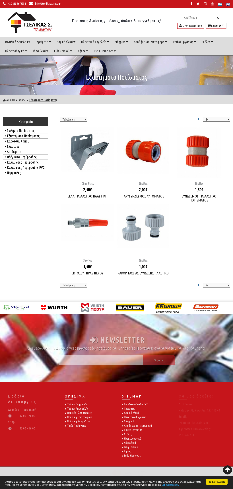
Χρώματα (44, 42)
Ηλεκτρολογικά (16, 51)
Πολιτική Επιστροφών (78, 417)
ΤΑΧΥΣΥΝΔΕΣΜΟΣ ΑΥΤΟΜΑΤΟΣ (143, 196)
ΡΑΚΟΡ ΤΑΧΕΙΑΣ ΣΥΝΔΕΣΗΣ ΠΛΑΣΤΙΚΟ (143, 273)
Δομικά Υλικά (66, 42)
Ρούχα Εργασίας (185, 42)
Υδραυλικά (41, 51)
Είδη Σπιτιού (63, 51)
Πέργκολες (13, 173)
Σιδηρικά (122, 42)
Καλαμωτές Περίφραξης (21, 162)
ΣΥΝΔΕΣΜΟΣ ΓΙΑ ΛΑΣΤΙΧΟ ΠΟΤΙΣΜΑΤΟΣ (199, 198)
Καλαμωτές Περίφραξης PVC (24, 167)
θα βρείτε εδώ (171, 485)
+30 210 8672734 (14, 3)
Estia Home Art (105, 51)
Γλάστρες (12, 146)
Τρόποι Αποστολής (76, 408)
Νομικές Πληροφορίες (78, 412)
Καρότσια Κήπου (17, 141)
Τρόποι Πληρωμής (76, 404)
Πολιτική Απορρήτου (77, 421)
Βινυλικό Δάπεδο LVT (18, 42)
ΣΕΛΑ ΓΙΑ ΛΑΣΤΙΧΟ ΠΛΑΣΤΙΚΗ (87, 196)
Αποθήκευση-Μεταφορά (151, 42)
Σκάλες (207, 42)
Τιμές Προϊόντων (75, 425)
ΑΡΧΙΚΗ (9, 100)
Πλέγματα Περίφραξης (20, 157)
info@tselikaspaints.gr (45, 3)
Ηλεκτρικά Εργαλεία (95, 42)
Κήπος (83, 51)
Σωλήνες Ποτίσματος (19, 131)
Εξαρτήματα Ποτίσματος (43, 100)
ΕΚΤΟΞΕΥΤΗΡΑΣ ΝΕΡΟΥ (87, 273)
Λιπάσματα (13, 152)
